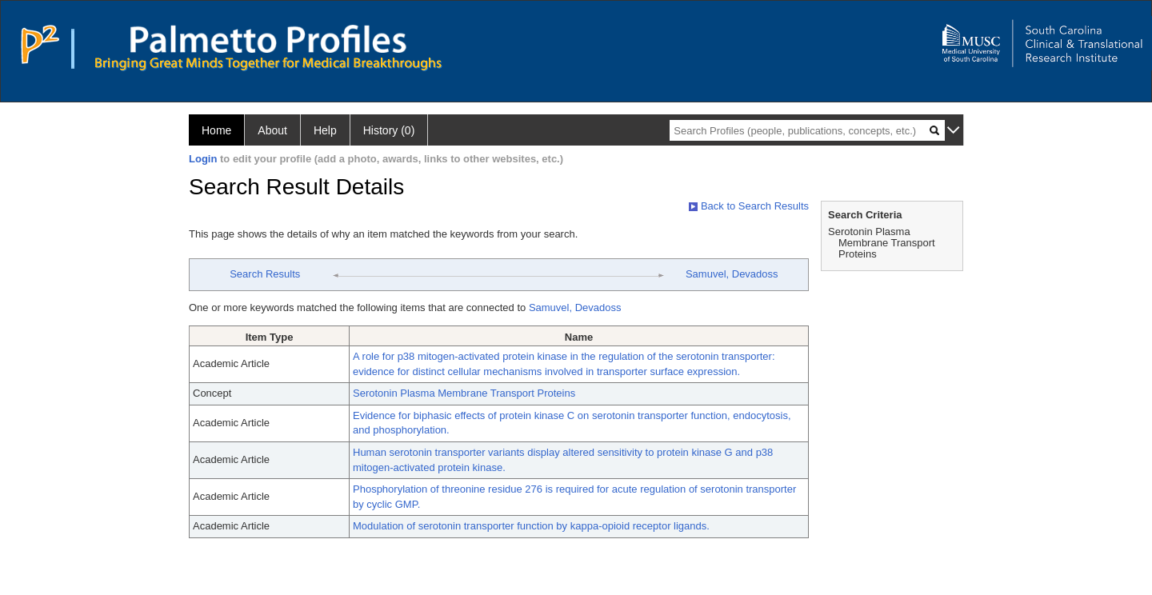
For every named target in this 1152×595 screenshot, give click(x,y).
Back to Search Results (749, 206)
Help (325, 130)
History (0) (389, 130)
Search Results (265, 274)
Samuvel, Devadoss (732, 274)
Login (203, 159)
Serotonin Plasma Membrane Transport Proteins (464, 393)
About (272, 130)
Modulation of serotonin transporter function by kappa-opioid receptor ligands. (531, 526)
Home (216, 130)
